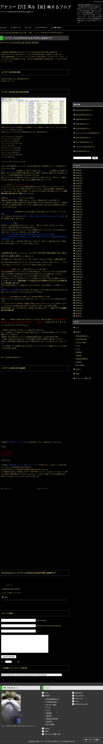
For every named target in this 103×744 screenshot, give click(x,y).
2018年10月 (78, 214)
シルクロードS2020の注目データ (85, 146)
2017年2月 (78, 266)
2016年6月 (78, 287)
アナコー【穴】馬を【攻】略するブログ (35, 7)
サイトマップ (99, 1)
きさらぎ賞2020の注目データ (84, 142)
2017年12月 (78, 240)
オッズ (78, 349)
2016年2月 (78, 297)
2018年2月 (78, 235)
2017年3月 (78, 264)
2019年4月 (78, 199)
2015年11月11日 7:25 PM (11, 589)
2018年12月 (78, 209)
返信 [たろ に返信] (6, 597)
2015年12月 (78, 303)
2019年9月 (78, 186)
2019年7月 (78, 191)
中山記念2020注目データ (82, 128)
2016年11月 (78, 274)
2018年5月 (78, 227)
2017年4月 (78, 261)
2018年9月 (78, 217)
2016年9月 (78, 279)
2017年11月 (78, 243)
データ (78, 345)
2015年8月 (78, 313)
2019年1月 (78, 206)
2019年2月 (78, 204)
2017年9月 (78, 248)
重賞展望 (35, 42)
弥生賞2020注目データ (82, 124)
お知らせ (78, 369)
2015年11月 (78, 305)
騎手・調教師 (80, 365)
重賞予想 (79, 355)
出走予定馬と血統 (18, 42)
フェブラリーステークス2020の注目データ (88, 133)
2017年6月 (78, 256)
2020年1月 (78, 175)
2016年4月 (78, 292)
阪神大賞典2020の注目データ (84, 114)
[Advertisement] (16, 503)
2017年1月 (78, 269)
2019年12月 (78, 178)
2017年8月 (78, 251)
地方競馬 (79, 362)
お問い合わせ (57, 27)
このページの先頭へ (94, 739)
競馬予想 (28, 42)
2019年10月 (78, 183)
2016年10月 (78, 277)
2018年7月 (78, 222)
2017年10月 (78, 245)
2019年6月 (78, 193)
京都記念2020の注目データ (83, 137)
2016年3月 (78, 295)
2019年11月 (78, 180)
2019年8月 (78, 188)
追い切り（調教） (81, 342)
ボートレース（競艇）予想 (83, 378)
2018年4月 (78, 230)
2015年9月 (78, 310)
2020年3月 (78, 170)
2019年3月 (78, 201)
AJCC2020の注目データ (82, 151)
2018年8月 (78, 219)
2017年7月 (78, 253)
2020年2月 (78, 173)
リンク (29, 27)
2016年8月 (78, 282)
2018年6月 (78, 225)
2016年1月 (78, 300)
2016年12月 (78, 271)
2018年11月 (78, 212)
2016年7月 (78, 284)
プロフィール (17, 27)
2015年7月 (78, 316)
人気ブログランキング (81, 704)
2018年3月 (78, 232)
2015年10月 (78, 308)
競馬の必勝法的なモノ (82, 336)
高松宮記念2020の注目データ (84, 110)
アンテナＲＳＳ (42, 27)
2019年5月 (78, 196)
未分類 (77, 373)
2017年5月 (78, 258)
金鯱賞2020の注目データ (82, 119)
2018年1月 (78, 238)
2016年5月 (78, 290)
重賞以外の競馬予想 (82, 358)
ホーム (5, 27)
